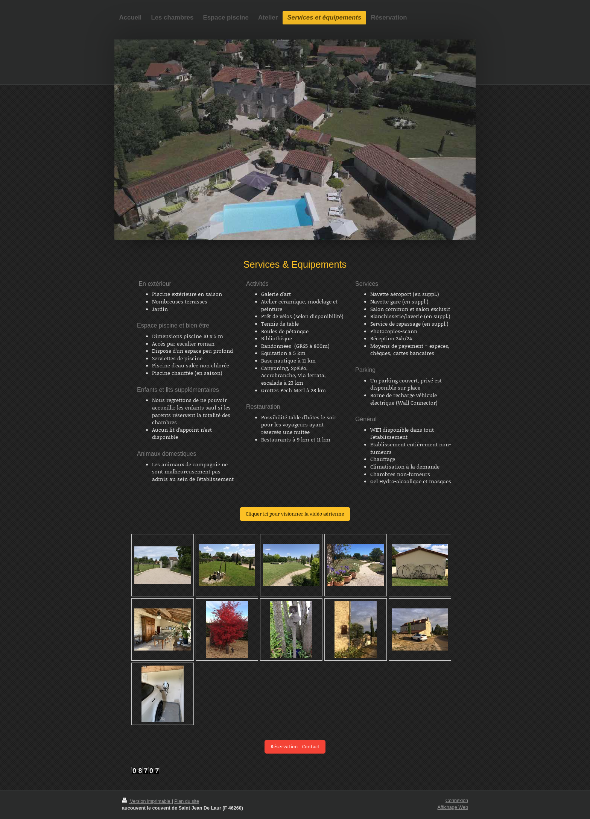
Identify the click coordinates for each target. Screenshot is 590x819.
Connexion (457, 800)
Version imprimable (147, 801)
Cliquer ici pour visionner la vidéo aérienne (295, 513)
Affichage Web (453, 807)
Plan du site (186, 801)
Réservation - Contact (295, 746)
